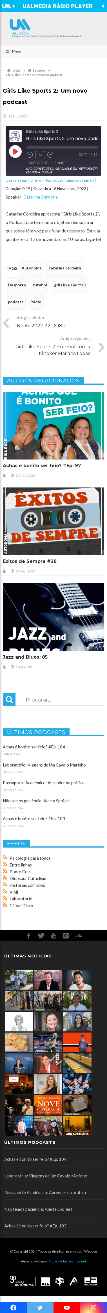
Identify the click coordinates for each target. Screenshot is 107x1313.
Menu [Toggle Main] (13, 51)
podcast (15, 301)
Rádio (35, 301)
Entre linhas (21, 864)
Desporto (17, 284)
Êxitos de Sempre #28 (30, 561)
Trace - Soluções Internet (67, 1261)
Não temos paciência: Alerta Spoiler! (37, 800)
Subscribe (38, 162)
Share (59, 162)
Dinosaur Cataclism (28, 878)
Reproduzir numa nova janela (69, 180)
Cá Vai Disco (21, 905)
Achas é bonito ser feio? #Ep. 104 (34, 746)
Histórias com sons (27, 885)
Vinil (14, 891)
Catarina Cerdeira (40, 196)
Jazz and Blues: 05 (25, 657)
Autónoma (32, 267)
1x (40, 154)
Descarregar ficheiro (23, 180)
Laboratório (21, 898)
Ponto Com (20, 871)
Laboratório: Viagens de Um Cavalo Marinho (44, 764)
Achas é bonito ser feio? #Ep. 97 (42, 465)
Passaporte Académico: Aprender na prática (43, 782)
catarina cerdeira (65, 267)
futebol (40, 284)
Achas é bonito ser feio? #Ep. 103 (34, 818)
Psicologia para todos (30, 858)
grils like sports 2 (70, 284)
